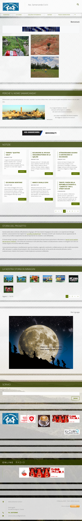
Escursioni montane (14, 184)
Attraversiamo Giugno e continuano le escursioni (68, 156)
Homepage (6, 16)
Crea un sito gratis (65, 506)
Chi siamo (19, 16)
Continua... (22, 172)
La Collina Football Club (34, 235)
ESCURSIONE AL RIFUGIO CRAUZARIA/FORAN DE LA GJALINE (41, 156)
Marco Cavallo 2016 (40, 184)
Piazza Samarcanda (64, 16)
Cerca (78, 4)
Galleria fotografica (34, 16)
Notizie (49, 16)
